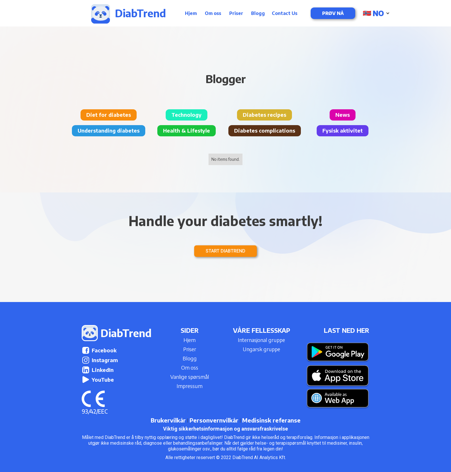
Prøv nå (333, 13)
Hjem (191, 13)
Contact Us (284, 13)
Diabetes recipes (264, 114)
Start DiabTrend (225, 251)
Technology (186, 114)
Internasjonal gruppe (261, 340)
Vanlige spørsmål (189, 376)
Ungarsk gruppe (261, 349)
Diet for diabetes (108, 114)
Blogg (258, 13)
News (342, 114)
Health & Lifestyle (186, 130)
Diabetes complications (264, 130)
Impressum (189, 386)
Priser (236, 13)
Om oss (213, 13)
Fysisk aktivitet (342, 130)
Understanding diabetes (108, 130)
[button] (376, 13)
